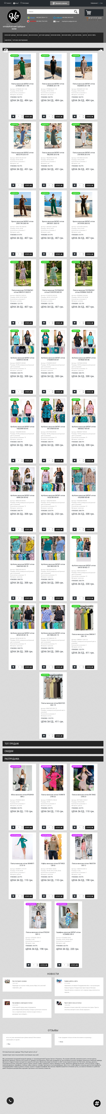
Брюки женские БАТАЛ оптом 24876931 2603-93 (53, 222)
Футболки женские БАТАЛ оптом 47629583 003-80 (84, 496)
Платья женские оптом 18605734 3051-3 (84, 864)
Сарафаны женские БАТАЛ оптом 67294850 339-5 (68, 933)
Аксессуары (92, 35)
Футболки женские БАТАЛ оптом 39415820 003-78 (53, 565)
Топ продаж (12, 743)
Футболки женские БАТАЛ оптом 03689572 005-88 (22, 359)
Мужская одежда (10, 35)
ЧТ (94, 18)
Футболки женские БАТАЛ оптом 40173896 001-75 (53, 634)
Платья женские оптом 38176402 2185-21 (84, 796)
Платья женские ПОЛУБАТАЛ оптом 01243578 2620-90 (53, 291)
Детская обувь (77, 35)
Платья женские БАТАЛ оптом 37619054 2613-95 (84, 154)
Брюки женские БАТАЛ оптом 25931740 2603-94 (22, 222)
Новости (53, 973)
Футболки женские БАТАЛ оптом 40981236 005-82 (22, 496)
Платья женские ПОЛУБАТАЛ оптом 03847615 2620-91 (22, 291)
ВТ (89, 18)
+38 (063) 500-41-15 (42, 17)
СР (92, 18)
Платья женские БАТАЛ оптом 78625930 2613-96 (53, 154)
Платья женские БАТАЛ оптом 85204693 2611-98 (84, 85)
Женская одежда (22, 35)
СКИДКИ (9, 751)
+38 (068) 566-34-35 (68, 17)
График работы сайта (71, 981)
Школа (85, 35)
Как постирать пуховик (19, 981)
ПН (87, 18)
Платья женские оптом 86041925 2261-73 (53, 704)
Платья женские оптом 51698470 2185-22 (53, 796)
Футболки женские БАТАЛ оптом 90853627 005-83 (84, 428)
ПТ (96, 18)
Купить (28, 116)
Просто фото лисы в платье (72, 1003)
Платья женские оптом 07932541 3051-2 (38, 933)
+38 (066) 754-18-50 (42, 21)
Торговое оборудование (20, 40)
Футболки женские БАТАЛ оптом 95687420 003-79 (22, 565)
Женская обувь (66, 35)
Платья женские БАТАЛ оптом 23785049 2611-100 (22, 85)
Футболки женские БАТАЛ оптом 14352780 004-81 (53, 496)
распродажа (12, 758)
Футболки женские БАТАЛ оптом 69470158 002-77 (84, 566)
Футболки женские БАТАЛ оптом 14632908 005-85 (22, 428)
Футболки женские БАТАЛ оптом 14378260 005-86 (84, 359)
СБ (99, 18)
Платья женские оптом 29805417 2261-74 (84, 635)
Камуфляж (8, 40)
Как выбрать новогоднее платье (22, 1003)
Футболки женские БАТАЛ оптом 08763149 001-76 (22, 634)
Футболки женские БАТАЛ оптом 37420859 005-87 (53, 359)
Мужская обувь (56, 35)
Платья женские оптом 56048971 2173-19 (22, 864)
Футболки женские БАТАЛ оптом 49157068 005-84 (53, 428)
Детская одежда (44, 35)
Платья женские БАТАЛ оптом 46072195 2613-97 (22, 154)
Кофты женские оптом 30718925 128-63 (53, 864)
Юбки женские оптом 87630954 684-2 (22, 796)
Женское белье (33, 35)
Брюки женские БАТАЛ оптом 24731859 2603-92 (84, 222)
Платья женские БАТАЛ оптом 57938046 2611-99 (53, 85)
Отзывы (53, 1030)
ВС (101, 18)
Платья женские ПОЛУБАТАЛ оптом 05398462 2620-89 (83, 291)
